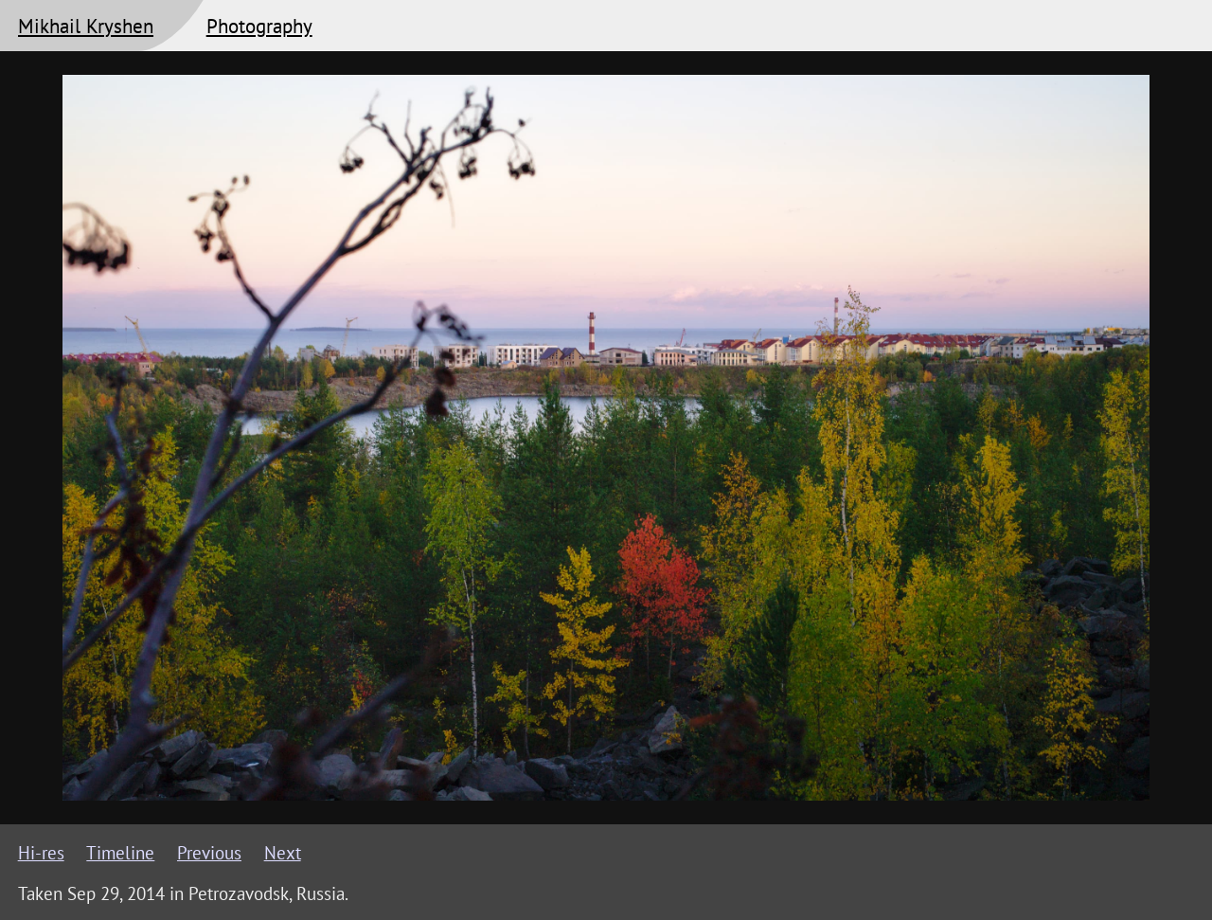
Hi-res (41, 852)
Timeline (120, 852)
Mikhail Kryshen (85, 25)
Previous (209, 852)
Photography (259, 25)
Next (282, 852)
